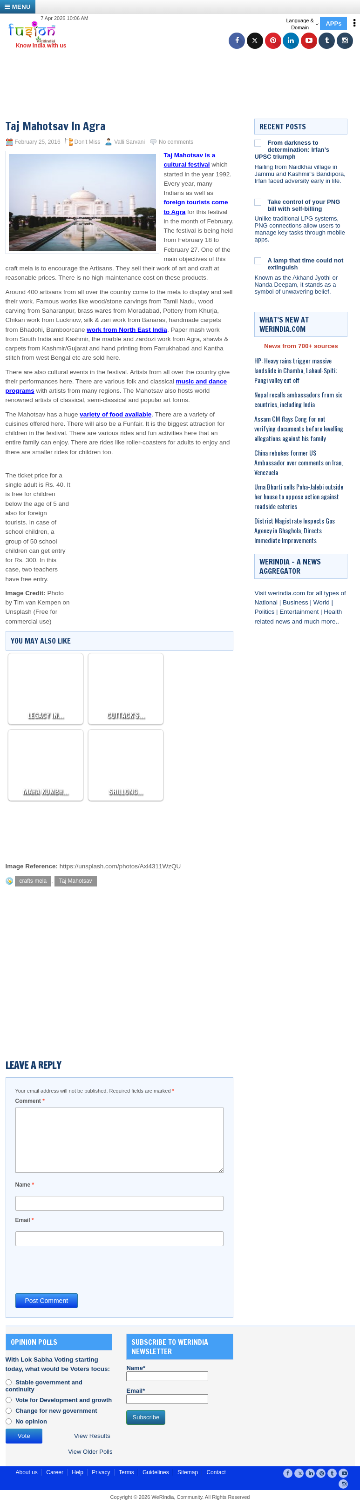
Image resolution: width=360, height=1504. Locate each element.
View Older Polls (90, 1451)
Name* (167, 1372)
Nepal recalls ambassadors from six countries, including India (298, 399)
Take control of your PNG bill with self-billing (303, 205)
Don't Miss (88, 142)
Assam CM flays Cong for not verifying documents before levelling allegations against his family (298, 428)
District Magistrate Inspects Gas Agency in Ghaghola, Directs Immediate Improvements (294, 530)
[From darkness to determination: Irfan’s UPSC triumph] (257, 143)
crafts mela (33, 881)
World (322, 602)
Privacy (101, 1472)
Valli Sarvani (129, 142)
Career (54, 1472)
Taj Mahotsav (75, 881)
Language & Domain (302, 24)
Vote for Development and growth (63, 1400)
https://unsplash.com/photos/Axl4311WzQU (120, 866)
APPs (333, 23)
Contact (215, 1472)
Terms (126, 1472)
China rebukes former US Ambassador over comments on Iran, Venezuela (298, 462)
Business (296, 602)
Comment (30, 1101)
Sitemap (187, 1472)
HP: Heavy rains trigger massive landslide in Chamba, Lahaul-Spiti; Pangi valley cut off (295, 370)
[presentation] (86, 1269)
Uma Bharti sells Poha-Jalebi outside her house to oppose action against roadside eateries (298, 496)
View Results (92, 1435)
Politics (265, 611)
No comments (176, 142)
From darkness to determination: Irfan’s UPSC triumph (291, 149)
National (266, 602)
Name (24, 1185)
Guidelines (156, 1472)
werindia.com (287, 593)
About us (27, 1472)
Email (24, 1220)
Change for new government (56, 1410)
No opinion (31, 1421)
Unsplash (19, 611)
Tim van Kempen (37, 602)
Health (333, 611)
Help (77, 1472)
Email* (167, 1395)
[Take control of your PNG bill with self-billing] (257, 202)
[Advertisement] (183, 72)
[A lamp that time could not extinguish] (257, 260)
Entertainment (299, 611)
